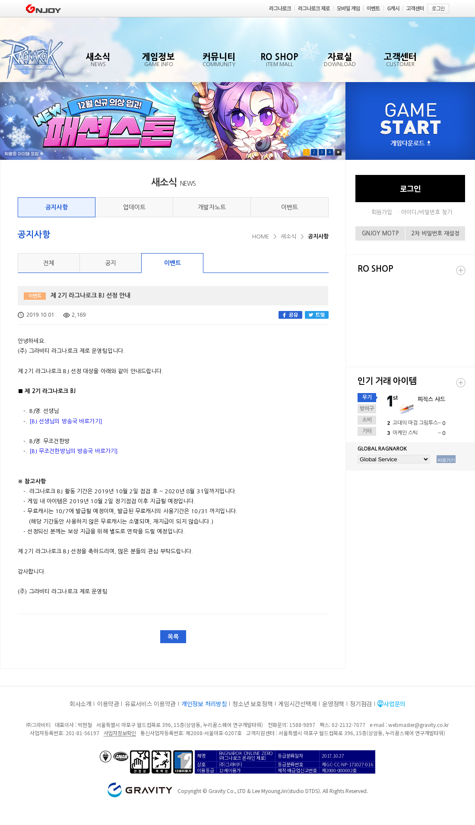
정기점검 (361, 703)
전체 (48, 263)
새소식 (288, 236)
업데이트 (134, 207)
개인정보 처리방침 (204, 703)
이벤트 (289, 207)
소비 (367, 419)
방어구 (367, 408)
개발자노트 (212, 207)
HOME (260, 236)
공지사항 (56, 207)
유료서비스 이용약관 (150, 703)
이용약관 (108, 703)
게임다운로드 (410, 143)
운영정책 (333, 703)
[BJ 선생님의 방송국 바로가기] (65, 421)
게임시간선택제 (297, 703)
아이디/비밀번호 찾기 (426, 212)
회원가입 (381, 212)
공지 (110, 263)
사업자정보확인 (120, 732)
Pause (338, 152)
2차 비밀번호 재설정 (435, 233)
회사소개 (81, 703)
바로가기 (446, 460)
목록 (173, 637)
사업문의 (394, 703)
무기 (367, 397)
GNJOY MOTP (380, 233)
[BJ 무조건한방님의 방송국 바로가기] (73, 451)
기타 (367, 431)
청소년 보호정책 (252, 703)
